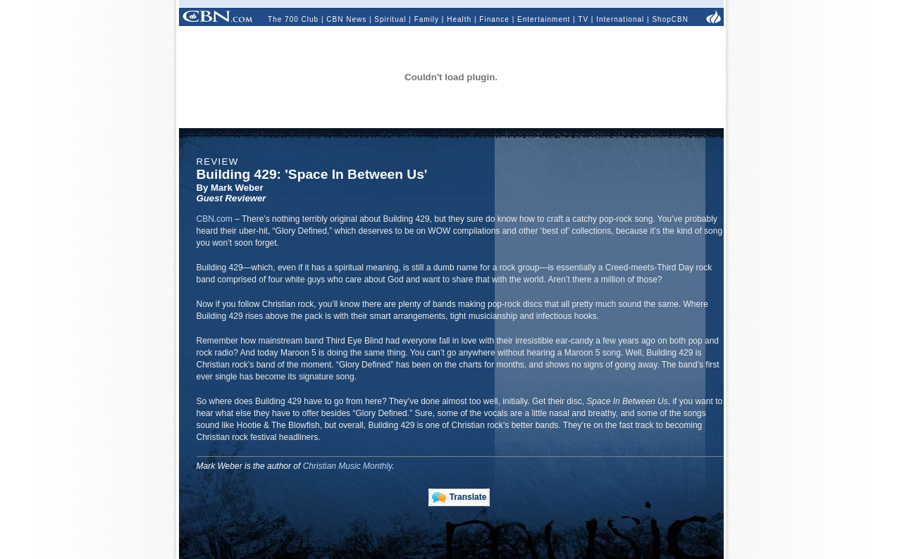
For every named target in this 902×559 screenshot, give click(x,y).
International (620, 19)
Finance (494, 19)
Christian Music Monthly (347, 466)
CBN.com (215, 219)
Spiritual (390, 19)
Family (426, 19)
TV (583, 19)
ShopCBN (670, 19)
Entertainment (543, 19)
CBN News (346, 19)
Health (459, 19)
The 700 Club (293, 19)
